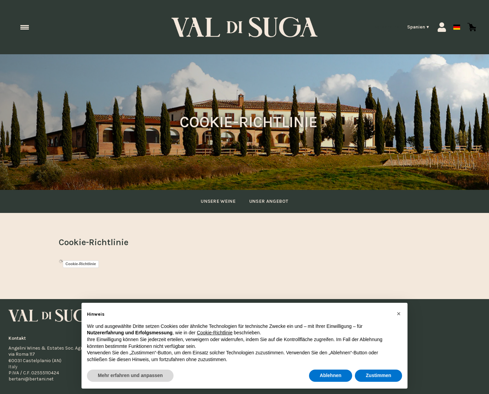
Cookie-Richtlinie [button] (215, 333)
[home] (244, 27)
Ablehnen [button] (331, 375)
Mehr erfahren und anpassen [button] (130, 375)
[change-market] (401, 27)
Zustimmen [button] (378, 375)
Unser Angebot (270, 201)
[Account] (442, 27)
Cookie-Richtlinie (81, 264)
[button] (398, 313)
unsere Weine (216, 201)
